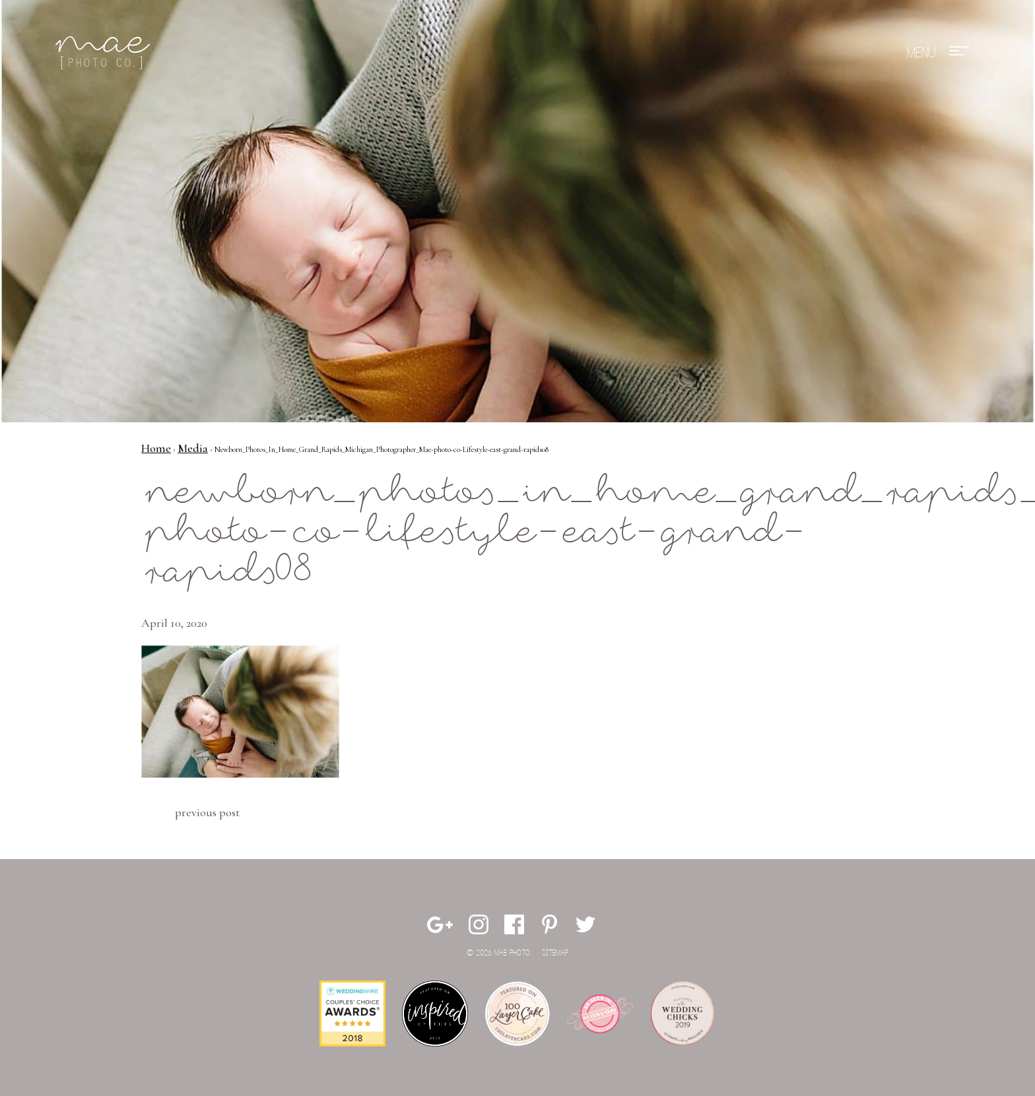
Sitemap (555, 953)
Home (156, 448)
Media (193, 448)
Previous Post (207, 812)
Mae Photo (104, 52)
